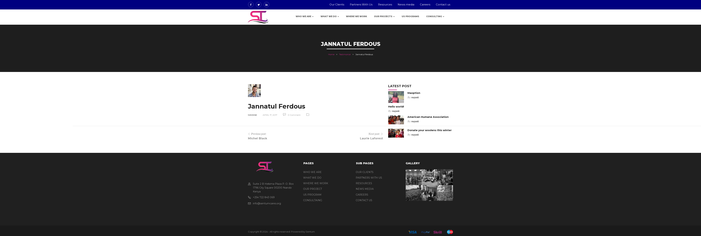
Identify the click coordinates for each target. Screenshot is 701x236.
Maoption (413, 93)
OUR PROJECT (312, 188)
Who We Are (305, 16)
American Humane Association (428, 117)
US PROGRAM (312, 194)
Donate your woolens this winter (429, 130)
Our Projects (384, 16)
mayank (252, 115)
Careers (425, 4)
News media (406, 4)
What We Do (330, 16)
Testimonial (345, 54)
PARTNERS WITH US (369, 177)
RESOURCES (364, 183)
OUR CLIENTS (364, 172)
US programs (410, 16)
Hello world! (396, 106)
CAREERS (362, 194)
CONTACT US (364, 200)
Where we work (356, 16)
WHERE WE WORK (315, 183)
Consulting (435, 16)
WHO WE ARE (312, 172)
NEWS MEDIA (365, 188)
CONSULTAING (312, 200)
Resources (385, 4)
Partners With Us (361, 4)
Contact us (443, 4)
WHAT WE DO (312, 177)
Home (331, 54)
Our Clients (336, 4)
